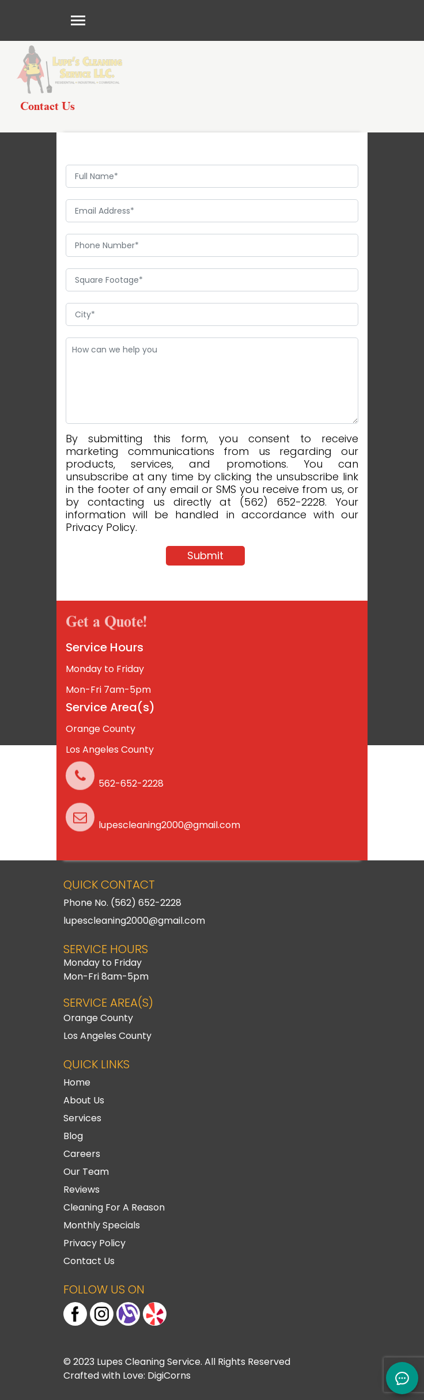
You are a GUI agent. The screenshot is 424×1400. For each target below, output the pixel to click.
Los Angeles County (110, 749)
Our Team (86, 1171)
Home (76, 1082)
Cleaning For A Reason (114, 1207)
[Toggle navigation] (78, 20)
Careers (81, 1153)
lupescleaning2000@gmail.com (169, 825)
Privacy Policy (94, 1243)
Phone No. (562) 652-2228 (122, 902)
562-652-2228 (131, 783)
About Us (83, 1100)
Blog (73, 1136)
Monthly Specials (101, 1225)
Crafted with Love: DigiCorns (127, 1375)
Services (82, 1118)
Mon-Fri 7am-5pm (108, 689)
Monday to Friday (105, 669)
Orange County (100, 728)
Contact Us (89, 1261)
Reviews (81, 1189)
